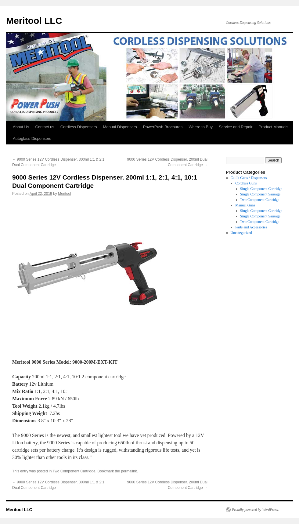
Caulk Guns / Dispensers (249, 178)
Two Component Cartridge (74, 471)
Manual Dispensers (120, 127)
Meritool (64, 193)
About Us (21, 127)
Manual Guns (245, 205)
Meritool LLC (34, 21)
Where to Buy (201, 127)
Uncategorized (241, 233)
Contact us (44, 127)
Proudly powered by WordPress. (255, 510)
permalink (129, 471)
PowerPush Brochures (162, 127)
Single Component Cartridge (261, 189)
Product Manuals (274, 127)
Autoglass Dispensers (32, 138)
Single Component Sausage (260, 194)
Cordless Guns (246, 183)
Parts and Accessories (251, 227)
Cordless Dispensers (78, 127)
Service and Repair (236, 127)
